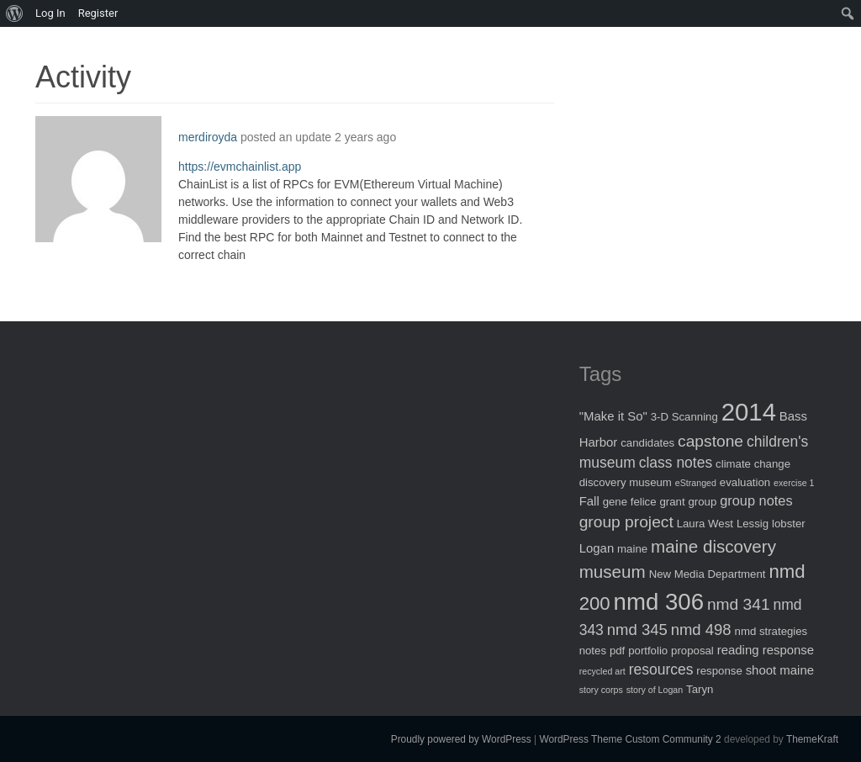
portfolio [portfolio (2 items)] (648, 650)
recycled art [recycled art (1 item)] (602, 671)
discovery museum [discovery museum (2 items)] (625, 482)
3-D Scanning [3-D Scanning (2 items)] (684, 416)
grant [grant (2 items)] (671, 501)
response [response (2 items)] (719, 670)
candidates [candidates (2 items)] (647, 443)
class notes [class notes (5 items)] (676, 462)
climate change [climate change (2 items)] (753, 464)
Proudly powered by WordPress (461, 739)
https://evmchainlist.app (239, 166)
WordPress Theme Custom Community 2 (630, 739)
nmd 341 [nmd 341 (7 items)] (738, 604)
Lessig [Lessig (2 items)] (753, 523)
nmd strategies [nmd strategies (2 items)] (771, 631)
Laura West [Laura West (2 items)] (705, 523)
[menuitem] (14, 13)
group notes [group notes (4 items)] (756, 500)
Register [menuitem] (98, 13)
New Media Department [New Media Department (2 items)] (707, 574)
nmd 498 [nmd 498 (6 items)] (701, 629)
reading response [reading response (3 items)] (765, 650)
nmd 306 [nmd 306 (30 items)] (659, 602)
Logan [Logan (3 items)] (597, 548)
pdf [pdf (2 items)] (617, 650)
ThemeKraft (812, 739)
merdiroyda (207, 137)
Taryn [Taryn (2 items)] (699, 689)
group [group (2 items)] (703, 501)
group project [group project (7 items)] (626, 522)
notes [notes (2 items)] (592, 650)
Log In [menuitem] (50, 13)
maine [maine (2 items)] (632, 548)
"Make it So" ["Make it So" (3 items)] (613, 416)
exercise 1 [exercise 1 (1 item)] (794, 483)
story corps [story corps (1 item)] (601, 690)
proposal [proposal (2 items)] (692, 650)
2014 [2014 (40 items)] (748, 412)
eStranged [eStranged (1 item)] (695, 483)
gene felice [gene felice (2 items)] (630, 501)
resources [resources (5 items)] (661, 669)
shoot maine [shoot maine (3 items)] (780, 670)
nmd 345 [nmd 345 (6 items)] (637, 629)
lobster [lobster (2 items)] (789, 523)
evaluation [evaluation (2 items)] (745, 482)
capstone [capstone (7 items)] (710, 441)
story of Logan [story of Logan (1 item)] (655, 690)
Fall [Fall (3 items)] (589, 501)
